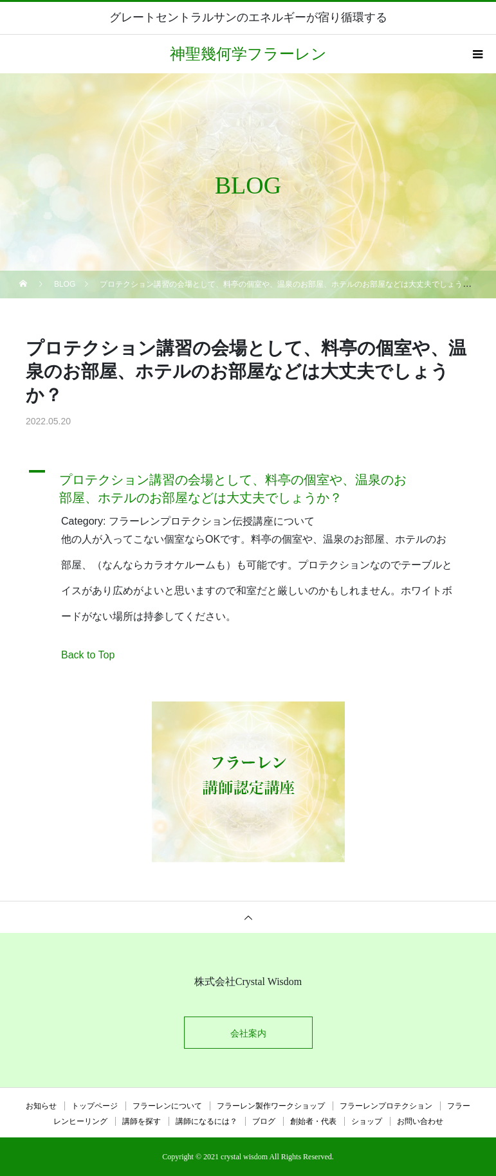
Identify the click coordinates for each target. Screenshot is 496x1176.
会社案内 (248, 1033)
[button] (248, 485)
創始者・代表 (313, 1121)
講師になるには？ (206, 1121)
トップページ (94, 1105)
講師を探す (141, 1121)
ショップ (366, 1121)
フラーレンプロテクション (386, 1105)
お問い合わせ (420, 1121)
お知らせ (41, 1105)
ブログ (263, 1121)
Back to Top (88, 654)
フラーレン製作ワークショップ (271, 1105)
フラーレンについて (167, 1105)
